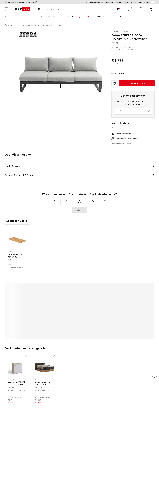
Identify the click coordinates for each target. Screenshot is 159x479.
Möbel (7, 17)
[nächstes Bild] (154, 377)
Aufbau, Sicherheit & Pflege (19, 175)
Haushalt (24, 17)
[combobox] (129, 111)
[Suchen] (39, 9)
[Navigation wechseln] (6, 9)
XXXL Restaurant (102, 17)
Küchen (15, 17)
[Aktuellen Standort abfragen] (149, 111)
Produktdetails (13, 165)
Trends (71, 17)
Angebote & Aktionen (84, 17)
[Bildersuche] (118, 9)
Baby (55, 17)
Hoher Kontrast (146, 2)
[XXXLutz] (22, 9)
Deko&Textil (45, 17)
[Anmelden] (131, 9)
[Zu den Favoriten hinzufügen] (114, 83)
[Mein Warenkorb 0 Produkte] (151, 9)
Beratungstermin (118, 17)
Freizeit (62, 17)
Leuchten (34, 17)
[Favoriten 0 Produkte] (141, 9)
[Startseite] (6, 25)
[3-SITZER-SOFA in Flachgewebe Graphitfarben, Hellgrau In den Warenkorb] (136, 83)
